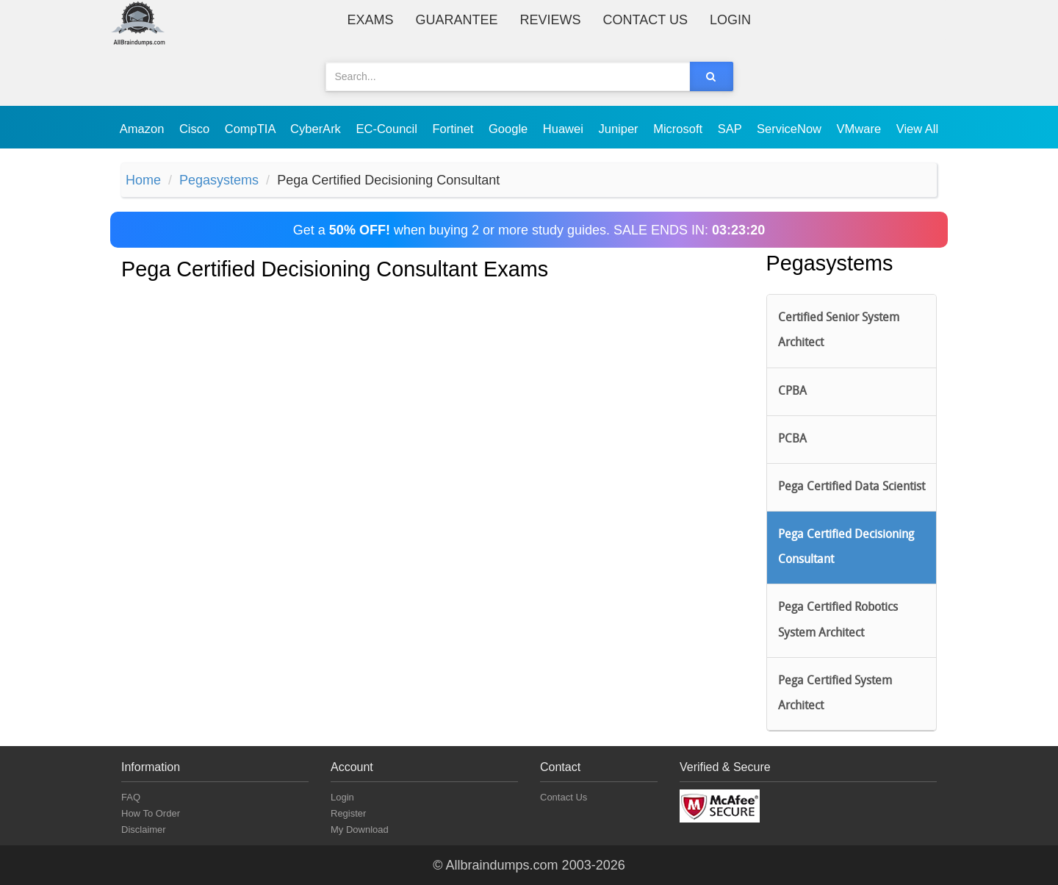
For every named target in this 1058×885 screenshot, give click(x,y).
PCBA (792, 439)
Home (143, 180)
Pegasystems (219, 180)
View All (917, 128)
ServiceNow (791, 128)
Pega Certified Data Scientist (851, 487)
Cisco (196, 128)
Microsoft (679, 128)
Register (348, 813)
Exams (371, 19)
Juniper (619, 128)
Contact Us (645, 19)
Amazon (144, 128)
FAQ (130, 797)
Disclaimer (143, 829)
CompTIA (251, 128)
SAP (731, 128)
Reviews (550, 19)
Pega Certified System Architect (835, 694)
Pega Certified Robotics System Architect (838, 620)
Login (730, 19)
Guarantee (457, 19)
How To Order (150, 813)
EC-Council (388, 128)
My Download (360, 829)
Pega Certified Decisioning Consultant (846, 547)
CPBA (792, 392)
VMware (861, 128)
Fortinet (455, 128)
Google (510, 128)
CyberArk (317, 128)
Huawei (565, 128)
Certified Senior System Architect (838, 330)
